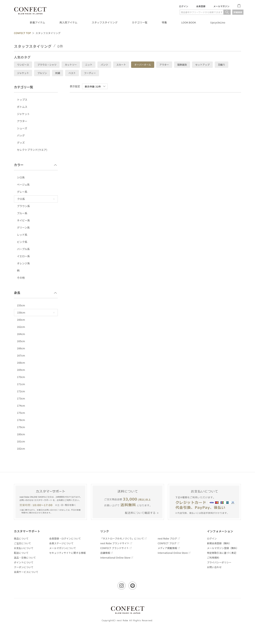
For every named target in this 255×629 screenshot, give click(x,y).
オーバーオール (142, 64)
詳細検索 (237, 12)
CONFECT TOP (22, 33)
